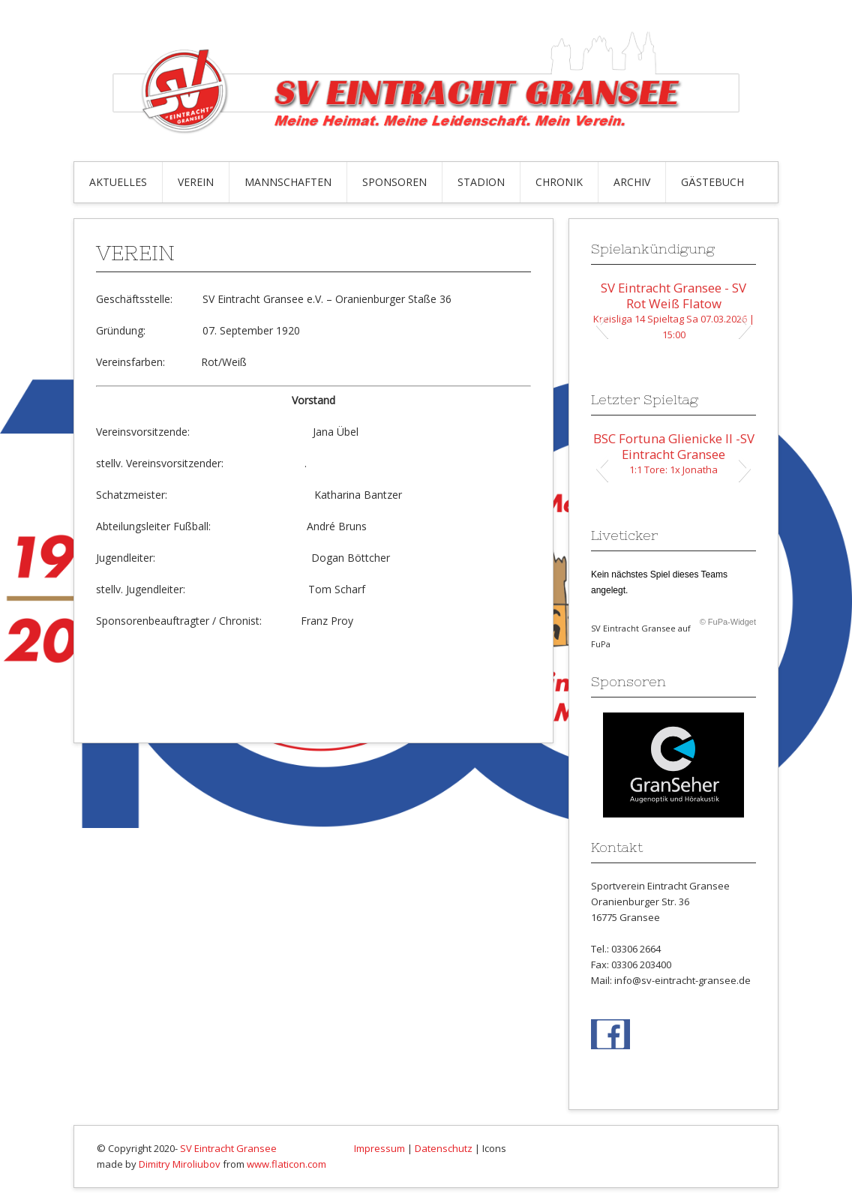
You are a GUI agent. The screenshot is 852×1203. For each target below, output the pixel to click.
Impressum (379, 1148)
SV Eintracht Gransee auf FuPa (641, 636)
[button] (602, 325)
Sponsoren (394, 182)
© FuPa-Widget (728, 621)
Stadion (481, 182)
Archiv (632, 182)
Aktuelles (118, 182)
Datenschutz (443, 1148)
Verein (196, 182)
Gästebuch (712, 182)
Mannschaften (288, 182)
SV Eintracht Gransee (228, 1148)
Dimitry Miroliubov (179, 1164)
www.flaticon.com (286, 1164)
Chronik (559, 182)
